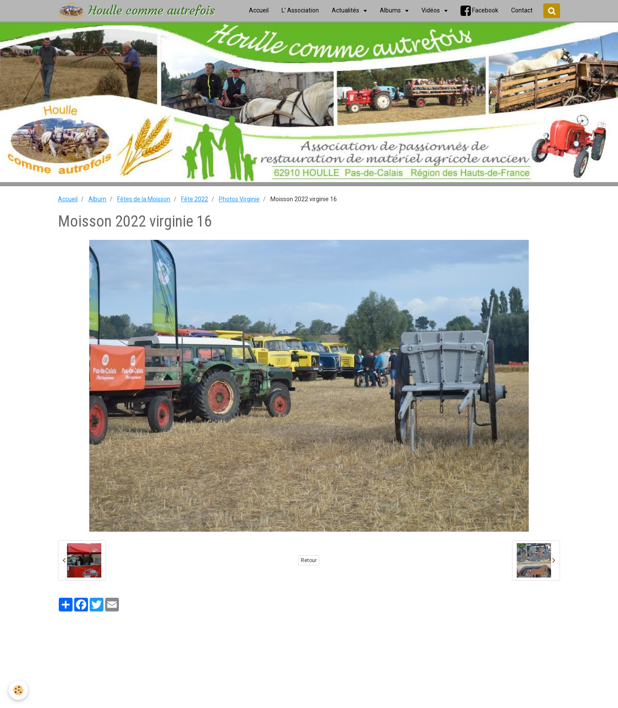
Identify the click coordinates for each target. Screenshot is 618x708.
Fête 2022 (194, 199)
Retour (309, 560)
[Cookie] (18, 690)
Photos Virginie (239, 199)
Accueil (68, 199)
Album (97, 199)
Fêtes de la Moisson (143, 199)
